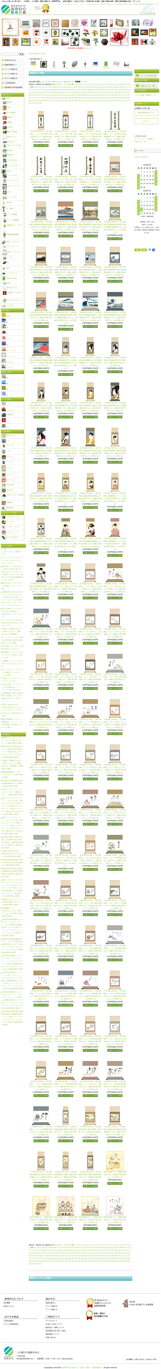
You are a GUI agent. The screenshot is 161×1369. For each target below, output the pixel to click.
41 (58, 87)
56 (93, 87)
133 (99, 92)
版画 (6, 283)
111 (129, 90)
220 (79, 100)
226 (99, 100)
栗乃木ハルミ (9, 435)
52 (83, 87)
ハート (6, 405)
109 (122, 90)
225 (95, 100)
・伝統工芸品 (126, 67)
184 (63, 98)
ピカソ (6, 451)
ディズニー (8, 522)
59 (100, 87)
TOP (30, 54)
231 (115, 100)
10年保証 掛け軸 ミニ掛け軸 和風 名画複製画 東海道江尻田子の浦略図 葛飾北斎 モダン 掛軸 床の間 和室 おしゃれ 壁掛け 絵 (115, 227)
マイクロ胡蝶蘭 (11, 220)
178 (43, 98)
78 (41, 90)
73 (30, 90)
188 (76, 98)
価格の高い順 (69, 82)
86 (60, 90)
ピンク (6, 339)
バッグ (7, 257)
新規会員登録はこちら (146, 112)
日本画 (7, 127)
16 (101, 84)
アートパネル (10, 197)
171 (122, 95)
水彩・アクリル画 (12, 145)
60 (102, 87)
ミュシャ (7, 468)
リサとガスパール (11, 517)
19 (108, 84)
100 (93, 90)
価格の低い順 (57, 82)
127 (79, 92)
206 (33, 100)
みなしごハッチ (10, 532)
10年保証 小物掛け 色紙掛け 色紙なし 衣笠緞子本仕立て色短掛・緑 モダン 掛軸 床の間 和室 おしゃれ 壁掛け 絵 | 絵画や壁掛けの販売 (12, 842)
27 (127, 84)
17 (104, 84)
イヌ (6, 422)
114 (36, 92)
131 (92, 92)
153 (63, 95)
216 (66, 100)
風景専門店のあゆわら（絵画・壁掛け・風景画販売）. (82, 1367)
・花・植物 (64, 68)
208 (39, 100)
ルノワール (8, 474)
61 (105, 87)
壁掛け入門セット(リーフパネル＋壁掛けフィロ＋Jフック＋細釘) (12, 585)
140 (122, 92)
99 (90, 90)
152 (59, 95)
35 (44, 87)
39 (53, 87)
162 (92, 95)
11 (90, 84)
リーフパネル (10, 175)
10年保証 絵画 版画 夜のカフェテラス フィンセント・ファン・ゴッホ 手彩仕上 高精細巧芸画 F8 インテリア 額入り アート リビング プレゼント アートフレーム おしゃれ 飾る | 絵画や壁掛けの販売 (12, 927)
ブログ (157, 4)
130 (89, 92)
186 (69, 98)
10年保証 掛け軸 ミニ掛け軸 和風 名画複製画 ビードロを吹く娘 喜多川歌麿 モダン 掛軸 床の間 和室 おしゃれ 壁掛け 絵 (114, 498)
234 (125, 100)
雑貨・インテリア (11, 242)
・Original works (105, 68)
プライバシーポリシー (79, 4)
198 (108, 98)
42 (60, 87)
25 (122, 84)
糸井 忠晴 (7, 485)
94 (79, 90)
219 (76, 100)
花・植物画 (9, 112)
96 (83, 90)
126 (76, 92)
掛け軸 (6, 202)
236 (30, 103)
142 (128, 92)
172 (125, 95)
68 (121, 87)
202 (122, 98)
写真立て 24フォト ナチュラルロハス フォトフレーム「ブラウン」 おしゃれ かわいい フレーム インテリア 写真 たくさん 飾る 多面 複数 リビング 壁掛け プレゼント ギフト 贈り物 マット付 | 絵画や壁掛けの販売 (12, 888)
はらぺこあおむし (11, 537)
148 (46, 95)
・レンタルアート (95, 67)
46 (69, 87)
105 (109, 90)
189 (79, 98)
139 (118, 92)
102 (100, 90)
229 (108, 100)
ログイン (146, 121)
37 (48, 87)
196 (102, 98)
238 (36, 103)
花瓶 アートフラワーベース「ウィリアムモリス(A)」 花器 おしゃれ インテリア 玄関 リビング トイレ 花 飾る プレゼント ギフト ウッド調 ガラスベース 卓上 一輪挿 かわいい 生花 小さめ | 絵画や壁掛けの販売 (12, 825)
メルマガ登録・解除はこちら (145, 95)
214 (59, 100)
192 (89, 98)
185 (66, 98)
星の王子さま (10, 288)
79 (44, 90)
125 (72, 92)
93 (76, 90)
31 (34, 87)
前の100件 (57, 84)
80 (46, 90)
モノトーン (8, 356)
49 (76, 87)
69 (123, 87)
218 (72, 100)
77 (39, 90)
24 (120, 84)
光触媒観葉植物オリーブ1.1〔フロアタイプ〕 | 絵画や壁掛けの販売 (12, 774)
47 (72, 87)
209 (43, 100)
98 (88, 90)
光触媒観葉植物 (11, 234)
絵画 (6, 98)
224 (92, 100)
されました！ (80, 48)
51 (81, 87)
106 (113, 90)
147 (43, 95)
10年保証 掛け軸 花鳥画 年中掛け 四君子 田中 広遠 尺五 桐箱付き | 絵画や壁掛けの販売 (12, 862)
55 (90, 87)
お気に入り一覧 (140, 142)
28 (129, 84)
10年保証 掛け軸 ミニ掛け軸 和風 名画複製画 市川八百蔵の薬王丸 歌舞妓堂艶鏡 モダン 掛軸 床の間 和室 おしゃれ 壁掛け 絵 (65, 363)
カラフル (7, 362)
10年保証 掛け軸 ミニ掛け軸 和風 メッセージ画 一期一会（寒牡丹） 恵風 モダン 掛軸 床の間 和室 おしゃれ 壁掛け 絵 (65, 860)
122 (63, 92)
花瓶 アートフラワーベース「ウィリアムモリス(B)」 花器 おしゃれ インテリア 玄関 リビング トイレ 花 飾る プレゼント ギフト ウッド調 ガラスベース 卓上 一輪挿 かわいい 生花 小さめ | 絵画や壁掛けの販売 (12, 806)
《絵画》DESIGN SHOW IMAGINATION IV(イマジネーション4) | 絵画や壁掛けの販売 (12, 853)
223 (89, 100)
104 (106, 90)
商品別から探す (40, 54)
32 (37, 87)
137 (112, 92)
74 (32, 90)
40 (55, 87)
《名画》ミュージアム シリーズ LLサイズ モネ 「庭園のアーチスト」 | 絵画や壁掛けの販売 (12, 791)
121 (59, 92)
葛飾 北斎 (7, 507)
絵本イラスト (10, 137)
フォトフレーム (11, 246)
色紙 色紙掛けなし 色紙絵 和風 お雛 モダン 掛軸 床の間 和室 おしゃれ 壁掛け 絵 (115, 1219)
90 (69, 90)
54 (88, 87)
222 (85, 100)
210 (46, 100)
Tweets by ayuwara (141, 157)
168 (112, 95)
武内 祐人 (7, 490)
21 (113, 84)
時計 (6, 192)
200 (115, 98)
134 (102, 92)
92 (74, 90)
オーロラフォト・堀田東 (143, 139)
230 (112, 100)
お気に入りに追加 (41, 145)
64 (112, 87)
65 (114, 87)
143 (30, 95)
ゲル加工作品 (10, 160)
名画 (6, 107)
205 (30, 100)
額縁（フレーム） (12, 252)
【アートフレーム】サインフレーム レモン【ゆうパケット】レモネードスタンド (12, 560)
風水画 (7, 150)
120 (56, 92)
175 (33, 98)
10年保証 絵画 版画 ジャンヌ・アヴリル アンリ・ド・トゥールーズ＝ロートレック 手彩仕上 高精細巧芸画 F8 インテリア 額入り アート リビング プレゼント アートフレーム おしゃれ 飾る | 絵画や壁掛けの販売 (12, 1000)
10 (87, 84)
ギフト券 (7, 305)
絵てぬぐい (9, 142)
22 (115, 84)
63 (109, 87)
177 (39, 98)
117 (46, 92)
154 (66, 95)
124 (69, 92)
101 (96, 90)
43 (62, 87)
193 (92, 98)
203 (125, 98)
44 (65, 87)
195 (99, 98)
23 (118, 84)
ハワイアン (8, 411)
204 (128, 98)
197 (105, 98)
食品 (6, 268)
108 (119, 90)
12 (92, 84)
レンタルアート (10, 273)
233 (122, 100)
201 (118, 98)
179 (46, 98)
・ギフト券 (116, 66)
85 (58, 90)
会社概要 (135, 4)
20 (111, 84)
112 (30, 92)
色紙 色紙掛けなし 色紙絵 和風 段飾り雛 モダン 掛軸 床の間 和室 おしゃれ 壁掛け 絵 (65, 1219)
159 (82, 95)
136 (108, 92)
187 (72, 98)
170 (118, 95)
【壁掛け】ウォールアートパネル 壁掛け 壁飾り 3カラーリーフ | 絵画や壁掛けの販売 (12, 901)
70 (126, 87)
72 (130, 87)
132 (95, 92)
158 (79, 95)
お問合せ (68, 4)
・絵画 (33, 66)
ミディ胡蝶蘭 (10, 214)
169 (115, 95)
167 (108, 95)
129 (85, 92)
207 (36, 100)
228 (105, 100)
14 (97, 84)
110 (126, 90)
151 (56, 95)
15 (99, 84)
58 (97, 87)
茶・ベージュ (9, 350)
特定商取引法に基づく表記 (124, 4)
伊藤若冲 (7, 502)
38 (51, 87)
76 (37, 90)
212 (53, 100)
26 (125, 84)
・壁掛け (43, 68)
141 (125, 92)
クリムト (7, 457)
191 (85, 98)
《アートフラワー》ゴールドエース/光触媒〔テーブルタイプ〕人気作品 (12, 672)
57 (95, 87)
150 (53, 95)
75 (34, 90)
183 (59, 98)
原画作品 (8, 155)
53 (86, 87)
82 (51, 90)
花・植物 (7, 208)
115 (39, 92)
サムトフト (8, 445)
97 (86, 90)
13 (94, 84)
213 (56, 100)
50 (79, 87)
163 (95, 95)
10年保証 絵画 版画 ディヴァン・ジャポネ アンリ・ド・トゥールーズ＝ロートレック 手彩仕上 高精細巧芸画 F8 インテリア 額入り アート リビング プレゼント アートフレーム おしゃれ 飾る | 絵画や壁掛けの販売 (12, 980)
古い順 (84, 82)
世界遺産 (7, 414)
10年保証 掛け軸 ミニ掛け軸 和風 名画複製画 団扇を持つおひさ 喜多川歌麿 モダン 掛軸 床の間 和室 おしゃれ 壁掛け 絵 (65, 498)
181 (53, 98)
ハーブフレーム (11, 180)
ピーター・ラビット (11, 527)
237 (33, 103)
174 (30, 98)
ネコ (6, 427)
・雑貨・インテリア (75, 68)
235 (128, 100)
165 (102, 95)
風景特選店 (142, 4)
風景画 (7, 102)
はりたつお (8, 480)
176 (36, 98)
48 (74, 87)
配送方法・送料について (108, 4)
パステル (7, 368)
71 (128, 87)
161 (89, 95)
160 (85, 95)
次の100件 (68, 84)
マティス (7, 462)
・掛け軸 (54, 68)
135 (105, 92)
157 (76, 95)
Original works (9, 278)
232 (118, 100)
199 (112, 98)
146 (39, 95)
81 (48, 90)
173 (128, 95)
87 (62, 90)
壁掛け (6, 171)
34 (41, 87)
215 (63, 100)
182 (56, 98)
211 (49, 100)
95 (81, 90)
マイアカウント (60, 4)
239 (39, 103)
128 (82, 92)
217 (69, 100)
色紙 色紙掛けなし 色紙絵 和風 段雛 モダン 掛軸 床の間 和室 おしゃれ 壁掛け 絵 (90, 1219)
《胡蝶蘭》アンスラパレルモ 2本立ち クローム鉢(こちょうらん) (12, 663)
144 (33, 95)
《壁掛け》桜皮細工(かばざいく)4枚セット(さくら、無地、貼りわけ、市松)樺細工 (12, 631)
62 (107, 87)
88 (65, 90)
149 (49, 95)
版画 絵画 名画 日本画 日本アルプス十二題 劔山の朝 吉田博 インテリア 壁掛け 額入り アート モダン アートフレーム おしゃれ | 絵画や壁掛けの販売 (12, 751)
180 (49, 98)
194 (95, 98)
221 (82, 100)
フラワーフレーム (12, 186)
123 (66, 92)
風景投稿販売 (150, 4)
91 (72, 90)
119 (53, 92)
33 (39, 87)
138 (115, 92)
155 (69, 95)
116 (43, 92)
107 (116, 90)
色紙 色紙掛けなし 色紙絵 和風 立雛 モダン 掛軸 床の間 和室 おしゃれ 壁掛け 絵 (115, 1174)
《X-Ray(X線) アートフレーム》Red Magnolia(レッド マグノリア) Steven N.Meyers (12, 687)
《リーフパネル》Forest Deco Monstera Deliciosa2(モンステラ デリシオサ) (13, 622)
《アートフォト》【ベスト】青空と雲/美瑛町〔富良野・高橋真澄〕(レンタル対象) (12, 640)
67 (119, 87)
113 (33, 92)
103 (103, 90)
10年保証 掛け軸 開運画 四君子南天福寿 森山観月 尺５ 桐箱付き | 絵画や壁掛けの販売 (12, 783)
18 (106, 84)
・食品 (85, 68)
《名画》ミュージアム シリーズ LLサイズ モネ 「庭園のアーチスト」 (12, 551)
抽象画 (7, 122)
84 (55, 90)
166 (105, 95)
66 (116, 87)
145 (36, 95)
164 (99, 95)
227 (102, 100)
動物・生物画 (10, 132)
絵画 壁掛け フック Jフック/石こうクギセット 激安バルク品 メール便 (12, 654)
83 (53, 90)
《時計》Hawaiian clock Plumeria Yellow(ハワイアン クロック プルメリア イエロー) (12, 707)
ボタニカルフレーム (12, 300)
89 (67, 90)
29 (30, 87)
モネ (6, 440)
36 (46, 87)
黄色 (6, 316)
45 (67, 87)
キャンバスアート (12, 165)
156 (72, 95)
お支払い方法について (93, 4)
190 (82, 98)
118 (49, 92)
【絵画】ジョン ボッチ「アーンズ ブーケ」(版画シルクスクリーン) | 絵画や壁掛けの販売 (12, 740)
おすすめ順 (46, 82)
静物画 (7, 117)
